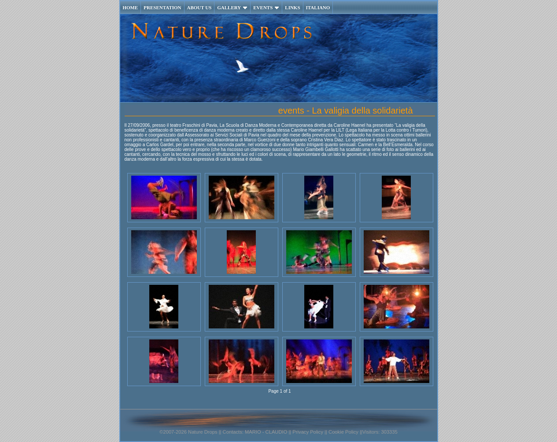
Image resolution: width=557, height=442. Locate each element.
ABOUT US (199, 7)
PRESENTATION (162, 7)
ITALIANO (318, 7)
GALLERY (232, 7)
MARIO (253, 432)
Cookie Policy (343, 432)
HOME (130, 7)
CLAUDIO (277, 432)
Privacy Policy (307, 432)
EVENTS (266, 7)
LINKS (292, 7)
